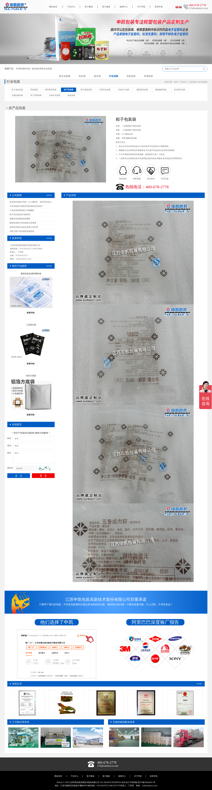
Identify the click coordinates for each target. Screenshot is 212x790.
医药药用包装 (51, 90)
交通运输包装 (17, 95)
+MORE (49, 195)
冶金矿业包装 (54, 95)
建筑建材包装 (161, 90)
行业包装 (113, 76)
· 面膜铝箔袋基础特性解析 (19, 219)
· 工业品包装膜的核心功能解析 (21, 210)
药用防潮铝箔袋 (23, 69)
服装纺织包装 (142, 90)
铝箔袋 (82, 76)
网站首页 (53, 7)
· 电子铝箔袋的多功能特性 (19, 215)
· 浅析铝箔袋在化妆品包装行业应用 (23, 227)
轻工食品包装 (17, 90)
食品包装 (71, 95)
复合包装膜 (64, 76)
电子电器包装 (86, 90)
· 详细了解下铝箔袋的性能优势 (21, 231)
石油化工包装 (123, 90)
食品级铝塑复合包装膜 (42, 69)
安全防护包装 (179, 90)
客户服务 (106, 7)
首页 (176, 82)
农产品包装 (202, 82)
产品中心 (71, 7)
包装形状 (131, 76)
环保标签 (148, 76)
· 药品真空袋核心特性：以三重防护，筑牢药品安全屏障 (32, 202)
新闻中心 (124, 7)
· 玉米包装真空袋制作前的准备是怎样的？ (26, 206)
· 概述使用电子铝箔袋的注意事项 (22, 223)
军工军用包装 (36, 95)
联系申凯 (159, 7)
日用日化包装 (105, 90)
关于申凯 (141, 7)
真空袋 (97, 76)
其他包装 (34, 90)
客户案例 (89, 7)
